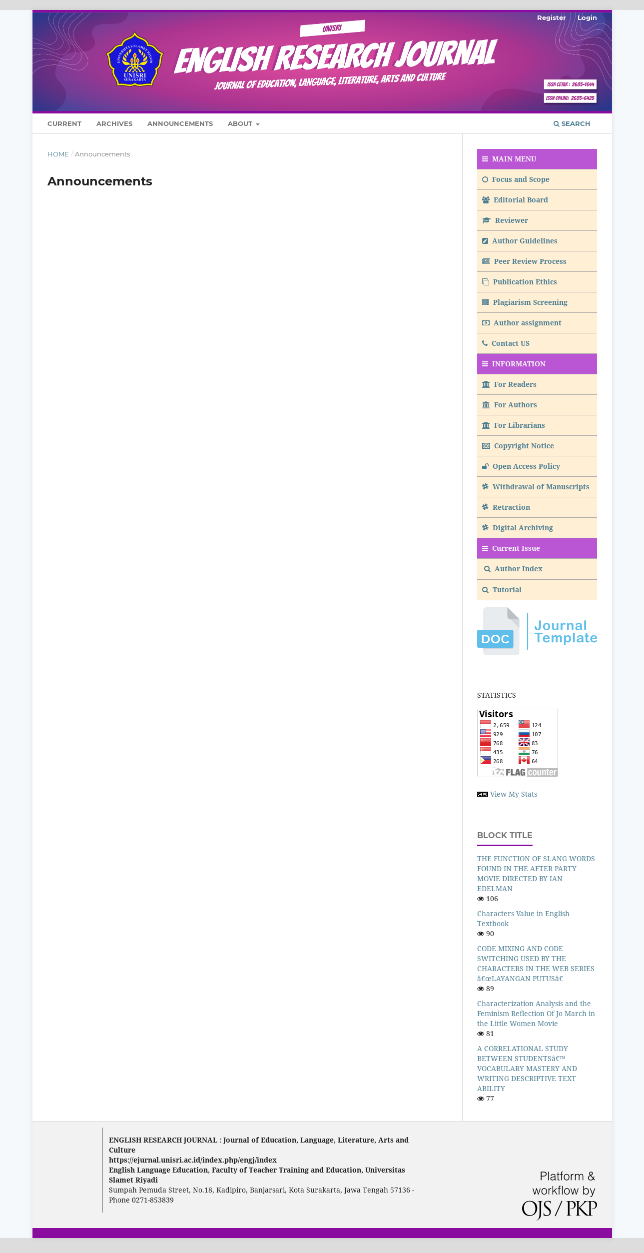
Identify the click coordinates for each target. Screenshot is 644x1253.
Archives (114, 123)
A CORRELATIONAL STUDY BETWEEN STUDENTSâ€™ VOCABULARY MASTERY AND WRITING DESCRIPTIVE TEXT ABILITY (527, 1068)
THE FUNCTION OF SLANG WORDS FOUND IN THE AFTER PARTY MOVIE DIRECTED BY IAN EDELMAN (536, 873)
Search (572, 123)
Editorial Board (515, 199)
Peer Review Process (524, 261)
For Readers (509, 384)
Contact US (506, 343)
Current (64, 123)
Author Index (513, 568)
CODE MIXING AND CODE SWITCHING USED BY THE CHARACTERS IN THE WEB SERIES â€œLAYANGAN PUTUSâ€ (536, 963)
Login (587, 17)
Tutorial (503, 589)
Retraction (506, 507)
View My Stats (513, 794)
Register (551, 17)
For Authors (509, 404)
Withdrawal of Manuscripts (536, 486)
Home (58, 154)
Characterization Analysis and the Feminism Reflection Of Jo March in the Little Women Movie (536, 1013)
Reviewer (505, 220)
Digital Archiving (517, 527)
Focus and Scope (516, 179)
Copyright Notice (518, 445)
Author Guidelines (520, 240)
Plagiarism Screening (525, 302)
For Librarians (513, 425)
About (241, 123)
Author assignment (522, 322)
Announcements (180, 123)
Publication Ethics (519, 281)
